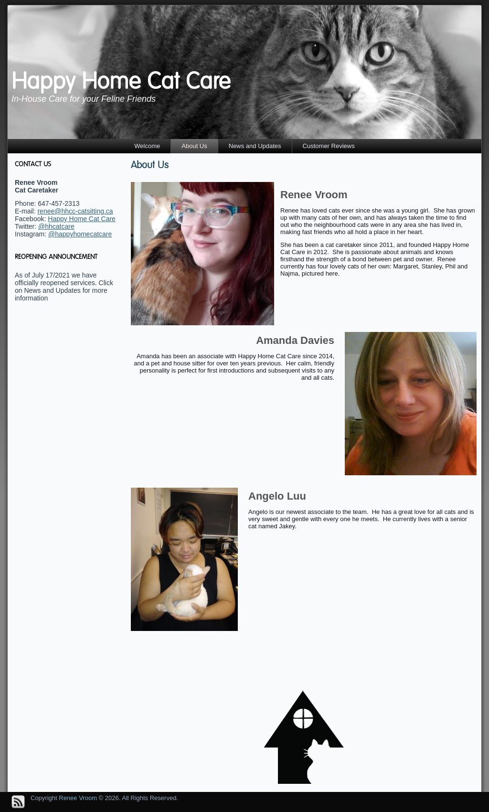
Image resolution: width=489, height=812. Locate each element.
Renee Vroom (78, 797)
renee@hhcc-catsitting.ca (75, 211)
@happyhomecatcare (80, 234)
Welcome (147, 146)
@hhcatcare (56, 226)
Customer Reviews (329, 146)
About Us (194, 146)
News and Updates (255, 146)
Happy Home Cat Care (120, 81)
